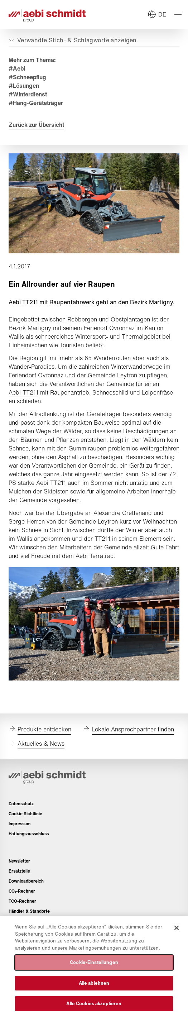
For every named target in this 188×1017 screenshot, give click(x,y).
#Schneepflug (27, 77)
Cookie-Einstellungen (94, 962)
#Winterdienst (28, 94)
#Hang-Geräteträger (36, 103)
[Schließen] (176, 928)
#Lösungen (24, 85)
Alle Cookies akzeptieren (93, 1003)
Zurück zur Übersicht (36, 124)
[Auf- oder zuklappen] (72, 40)
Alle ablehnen (94, 983)
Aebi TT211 (23, 392)
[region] (94, 966)
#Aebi (17, 68)
